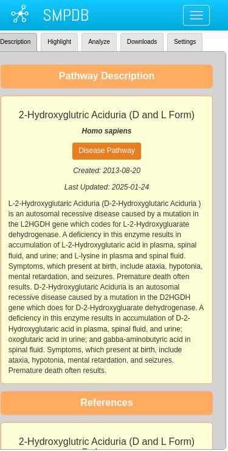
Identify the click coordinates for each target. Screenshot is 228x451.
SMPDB (66, 15)
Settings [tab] (185, 41)
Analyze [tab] (99, 41)
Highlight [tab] (59, 41)
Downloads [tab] (142, 41)
